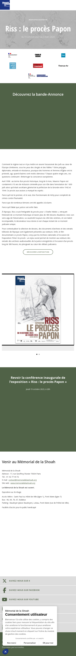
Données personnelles (13, 647)
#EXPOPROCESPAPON (38, 20)
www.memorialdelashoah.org (23, 483)
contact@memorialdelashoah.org (23, 480)
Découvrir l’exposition (38, 252)
